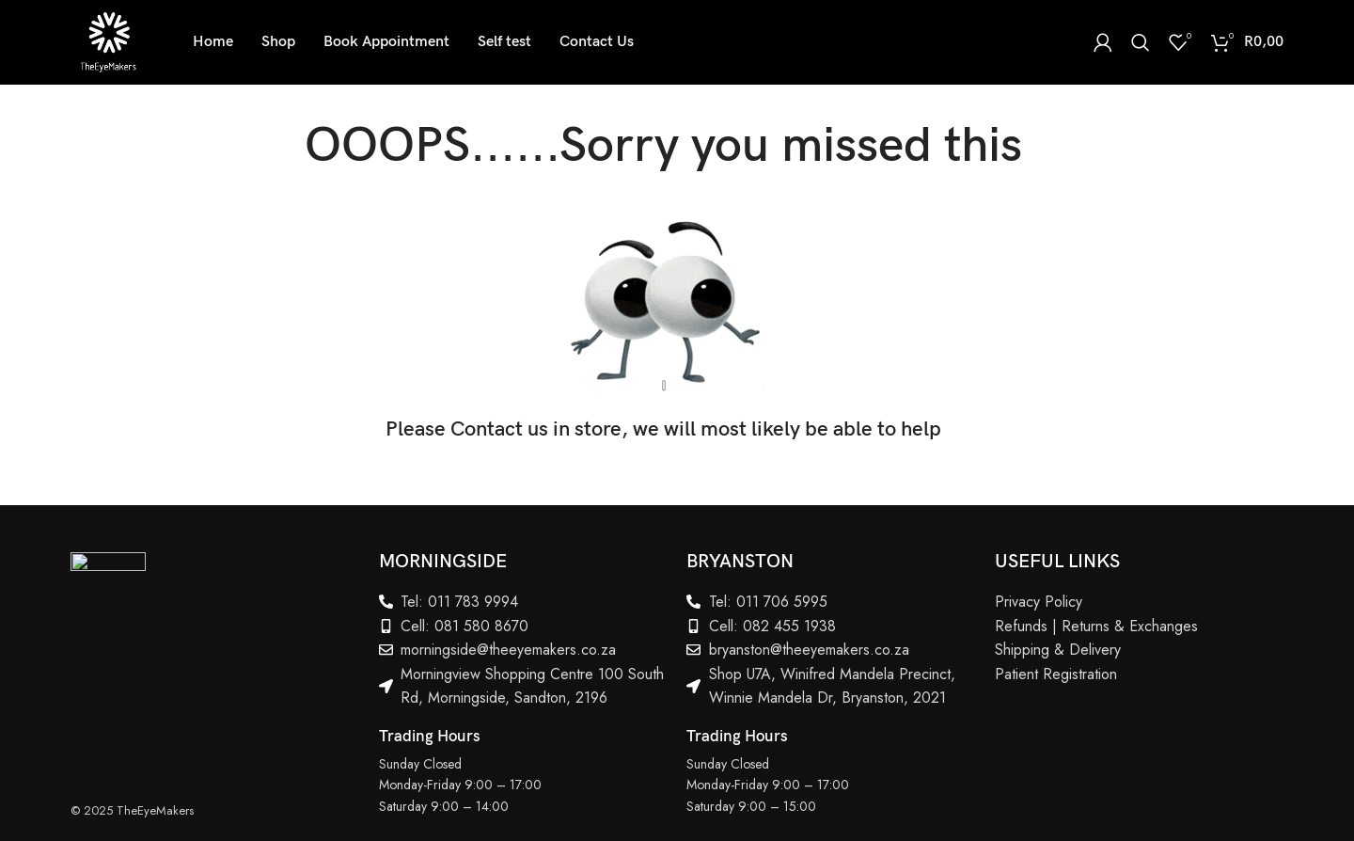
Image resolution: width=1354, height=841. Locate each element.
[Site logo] (108, 40)
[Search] (1140, 42)
